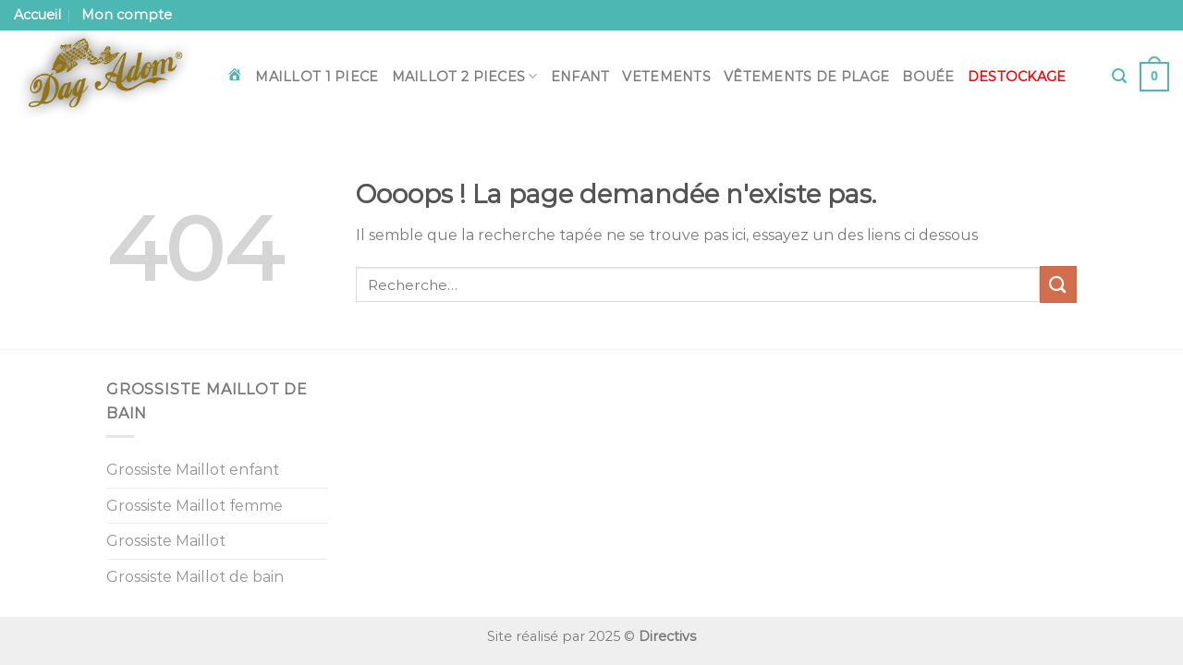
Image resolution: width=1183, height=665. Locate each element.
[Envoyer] (1058, 284)
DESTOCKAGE (1017, 76)
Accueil (37, 14)
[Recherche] (1119, 76)
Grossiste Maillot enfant (192, 469)
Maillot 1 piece (316, 76)
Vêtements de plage (806, 76)
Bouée (928, 76)
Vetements (666, 76)
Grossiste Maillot (166, 541)
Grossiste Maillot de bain (195, 577)
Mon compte (126, 14)
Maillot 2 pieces (465, 76)
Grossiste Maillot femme (194, 505)
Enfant (580, 76)
